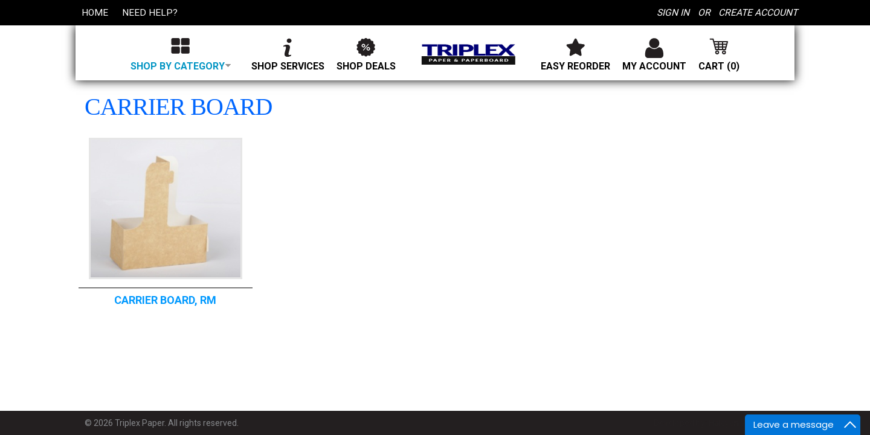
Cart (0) (719, 66)
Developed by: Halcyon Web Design (719, 423)
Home (95, 12)
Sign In (671, 12)
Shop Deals (366, 66)
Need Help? (151, 12)
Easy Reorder (576, 66)
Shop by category (180, 66)
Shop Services (288, 66)
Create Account (757, 12)
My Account (655, 66)
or (702, 12)
